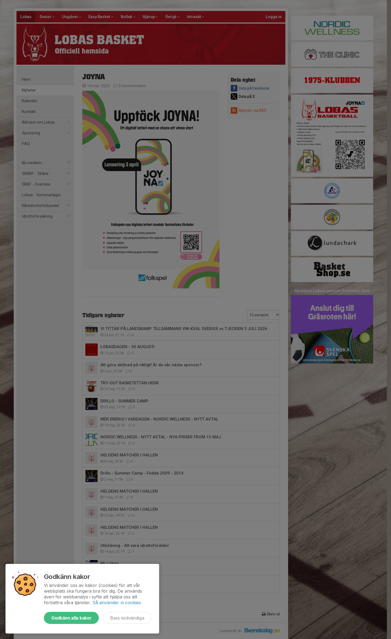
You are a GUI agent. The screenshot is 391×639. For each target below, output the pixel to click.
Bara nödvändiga (127, 618)
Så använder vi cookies (116, 602)
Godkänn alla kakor (71, 618)
